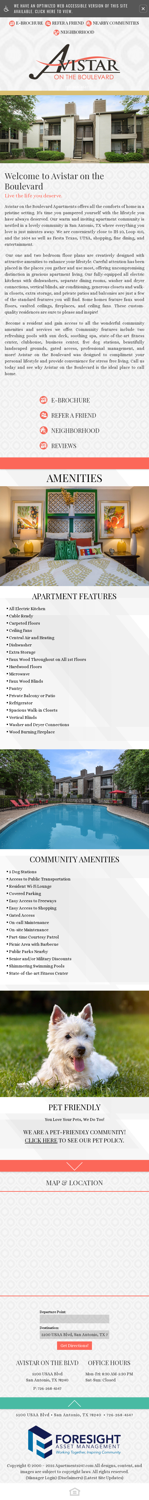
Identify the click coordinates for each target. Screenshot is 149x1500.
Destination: (49, 1328)
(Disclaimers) (70, 1477)
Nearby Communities (116, 23)
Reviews (63, 446)
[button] (143, 8)
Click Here (41, 1140)
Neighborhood (77, 32)
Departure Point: (53, 1312)
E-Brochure (29, 23)
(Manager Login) (41, 1477)
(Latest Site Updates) (103, 1477)
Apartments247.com (74, 1465)
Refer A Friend (68, 23)
